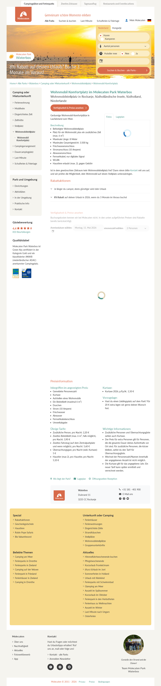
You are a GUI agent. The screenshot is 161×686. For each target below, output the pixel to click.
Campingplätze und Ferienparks (39, 3)
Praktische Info (22, 203)
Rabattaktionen (22, 520)
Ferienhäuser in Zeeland (26, 578)
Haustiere (19, 528)
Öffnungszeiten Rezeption (103, 478)
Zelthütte (19, 120)
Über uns (18, 641)
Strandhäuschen (93, 532)
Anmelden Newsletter (60, 658)
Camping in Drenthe (24, 582)
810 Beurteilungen (21, 232)
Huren (106, 35)
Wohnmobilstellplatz (25, 131)
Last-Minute (86, 21)
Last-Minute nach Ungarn (97, 612)
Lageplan (80, 478)
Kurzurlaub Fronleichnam (97, 565)
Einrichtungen (21, 186)
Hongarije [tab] (116, 28)
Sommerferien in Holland (97, 573)
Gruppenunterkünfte (95, 545)
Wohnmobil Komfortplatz (23, 139)
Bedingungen (104, 682)
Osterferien (90, 616)
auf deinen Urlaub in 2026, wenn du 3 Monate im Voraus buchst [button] (90, 197)
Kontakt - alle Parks (59, 654)
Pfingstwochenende (94, 561)
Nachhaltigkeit (21, 646)
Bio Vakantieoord (23, 536)
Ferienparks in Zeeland (25, 565)
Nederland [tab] (103, 28)
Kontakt (134, 170)
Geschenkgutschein (24, 524)
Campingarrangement (25, 146)
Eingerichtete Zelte (94, 528)
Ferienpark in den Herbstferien (99, 599)
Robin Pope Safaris (24, 532)
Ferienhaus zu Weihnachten (98, 603)
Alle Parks (49, 21)
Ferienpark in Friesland (25, 573)
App (16, 658)
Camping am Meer (24, 556)
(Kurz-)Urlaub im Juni (95, 569)
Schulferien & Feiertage (108, 21)
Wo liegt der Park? (60, 478)
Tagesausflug (90, 3)
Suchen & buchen (67, 21)
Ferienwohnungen (93, 524)
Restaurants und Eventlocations (118, 3)
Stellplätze (90, 536)
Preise (92, 682)
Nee (127, 53)
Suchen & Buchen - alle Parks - (122, 70)
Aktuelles (18, 650)
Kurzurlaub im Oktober (96, 595)
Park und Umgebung (25, 179)
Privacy (82, 682)
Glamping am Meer (94, 586)
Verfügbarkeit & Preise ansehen (68, 107)
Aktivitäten (20, 191)
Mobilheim (20, 108)
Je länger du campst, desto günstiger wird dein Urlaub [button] (80, 189)
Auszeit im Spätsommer (96, 590)
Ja (137, 53)
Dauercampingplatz (24, 152)
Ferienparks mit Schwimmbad (99, 582)
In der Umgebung (23, 197)
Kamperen (108, 38)
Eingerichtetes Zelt (23, 114)
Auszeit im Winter (93, 607)
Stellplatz (19, 126)
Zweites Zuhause (69, 3)
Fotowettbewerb (22, 654)
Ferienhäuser (91, 520)
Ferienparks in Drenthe (26, 561)
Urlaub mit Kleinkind (95, 578)
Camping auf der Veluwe (26, 569)
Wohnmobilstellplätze (95, 541)
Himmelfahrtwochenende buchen (101, 556)
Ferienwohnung (22, 102)
